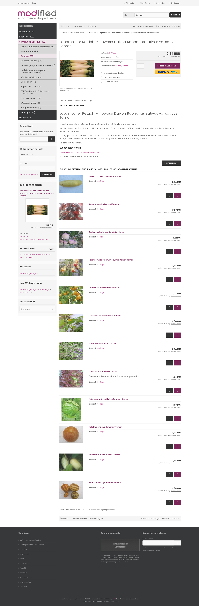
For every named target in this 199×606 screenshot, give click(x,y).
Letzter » (177, 518)
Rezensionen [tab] (73, 100)
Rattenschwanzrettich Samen (103, 343)
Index (21, 558)
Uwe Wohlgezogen (121, 66)
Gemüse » (24, 236)
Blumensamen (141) (30, 51)
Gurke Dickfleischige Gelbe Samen (105, 176)
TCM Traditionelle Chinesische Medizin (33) (35, 92)
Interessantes (24, 582)
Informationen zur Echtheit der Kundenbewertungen (79, 152)
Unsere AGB (23, 549)
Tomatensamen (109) (31, 98)
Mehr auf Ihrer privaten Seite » (34, 239)
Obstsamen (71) (28, 81)
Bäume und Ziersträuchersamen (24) (38, 46)
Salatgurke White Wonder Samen (104, 454)
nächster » (166, 518)
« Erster (144, 518)
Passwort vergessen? (29, 174)
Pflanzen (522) (26, 36)
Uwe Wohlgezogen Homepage (34, 289)
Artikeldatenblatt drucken (114, 73)
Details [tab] (62, 100)
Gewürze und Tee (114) (31, 60)
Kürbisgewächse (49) (31, 77)
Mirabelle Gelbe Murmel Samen (104, 287)
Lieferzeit (22, 586)
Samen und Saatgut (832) (32, 41)
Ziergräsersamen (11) (31, 107)
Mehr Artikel (25, 292)
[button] (128, 14)
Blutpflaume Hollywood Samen (104, 204)
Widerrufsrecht (25, 577)
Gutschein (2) (26, 31)
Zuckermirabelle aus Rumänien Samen (107, 232)
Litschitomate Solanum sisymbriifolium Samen (111, 259)
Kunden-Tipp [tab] (85, 100)
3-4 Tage (112, 53)
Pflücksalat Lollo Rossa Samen (103, 371)
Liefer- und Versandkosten (29, 540)
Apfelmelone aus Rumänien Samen (105, 427)
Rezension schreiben (112, 77)
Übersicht (64, 518)
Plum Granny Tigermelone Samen (105, 482)
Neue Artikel (25, 117)
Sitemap (22, 572)
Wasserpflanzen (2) (30, 103)
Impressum (79, 26)
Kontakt (65, 26)
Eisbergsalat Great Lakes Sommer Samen (108, 399)
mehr (52, 249)
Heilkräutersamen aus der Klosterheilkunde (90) (33, 71)
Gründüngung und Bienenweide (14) (38, 65)
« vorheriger (155, 518)
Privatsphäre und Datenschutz (31, 544)
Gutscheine (23, 563)
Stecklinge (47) (27, 112)
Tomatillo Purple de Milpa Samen (104, 315)
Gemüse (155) (27, 56)
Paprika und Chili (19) (30, 86)
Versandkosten (175, 56)
